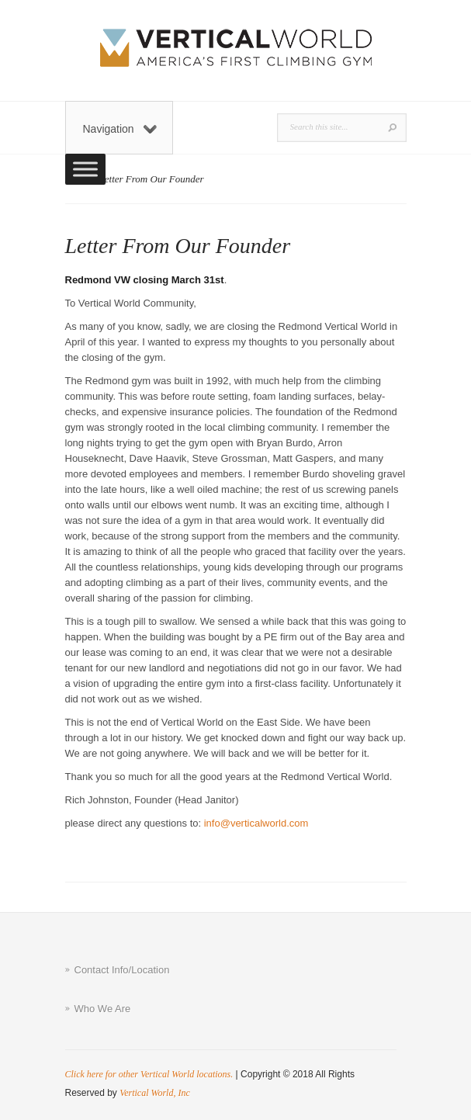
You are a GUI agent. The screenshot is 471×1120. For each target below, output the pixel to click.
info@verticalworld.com (256, 823)
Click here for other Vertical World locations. (149, 1074)
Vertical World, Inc (154, 1092)
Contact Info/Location (122, 970)
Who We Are (102, 1008)
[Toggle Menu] (85, 168)
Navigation (120, 129)
